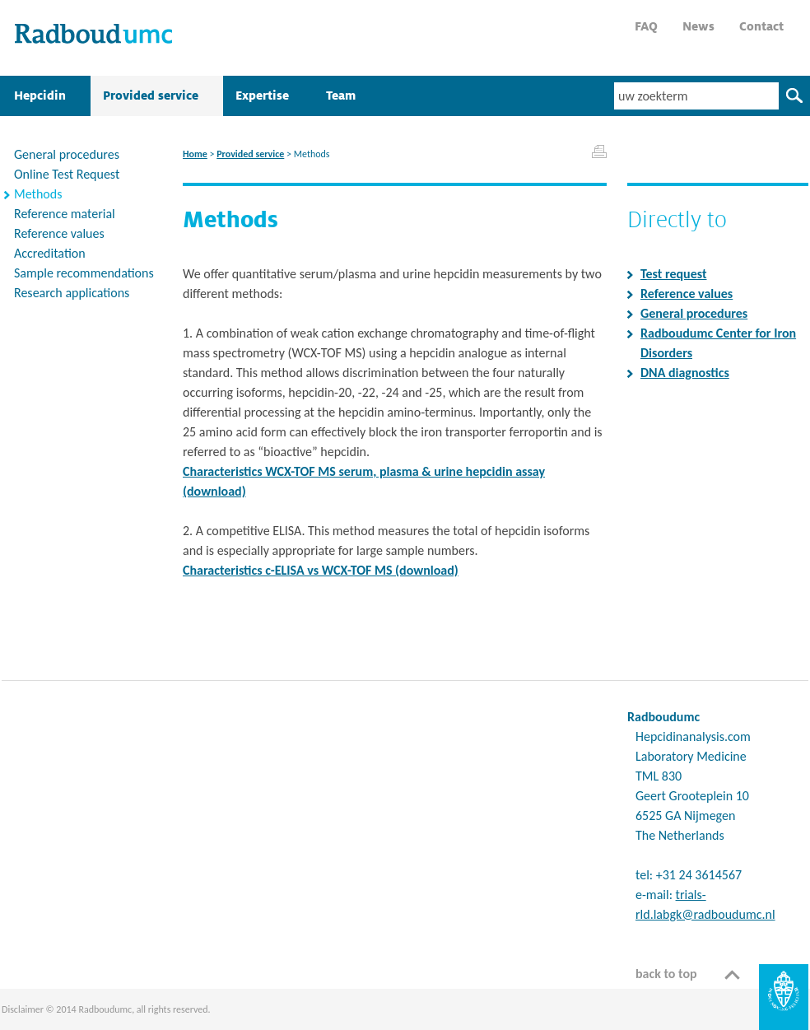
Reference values (686, 293)
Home (195, 154)
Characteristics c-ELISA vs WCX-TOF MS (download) (321, 570)
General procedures (693, 313)
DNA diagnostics (684, 372)
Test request (673, 274)
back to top (666, 973)
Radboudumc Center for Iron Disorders (718, 343)
